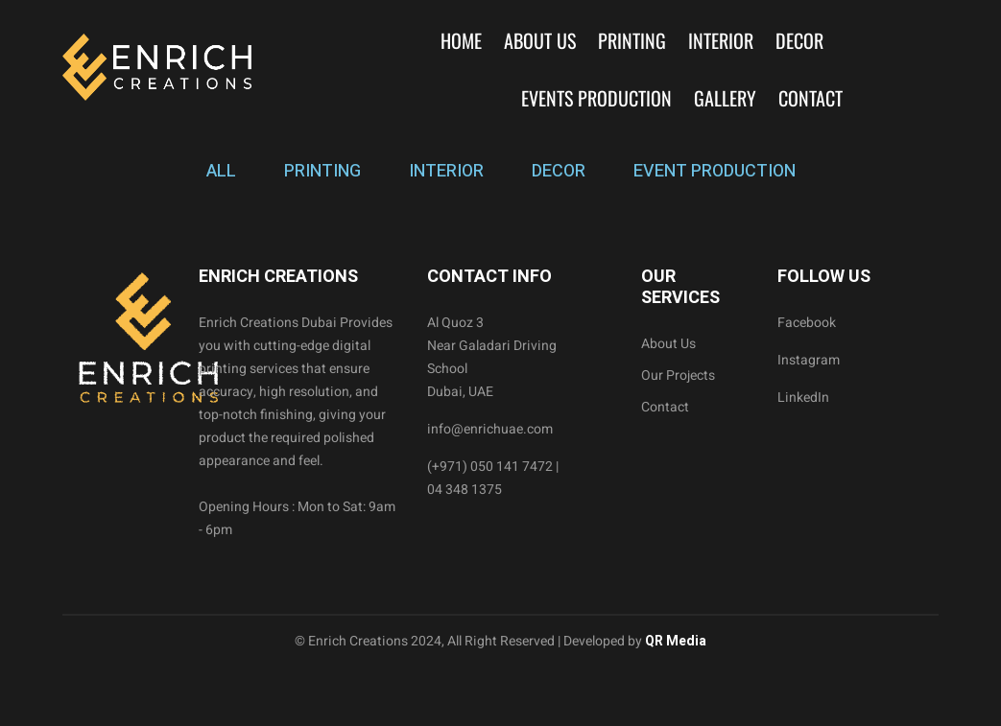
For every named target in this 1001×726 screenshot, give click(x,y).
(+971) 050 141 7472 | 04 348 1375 (493, 478)
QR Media (674, 641)
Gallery (725, 97)
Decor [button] (799, 40)
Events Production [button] (596, 97)
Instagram (808, 360)
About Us (540, 40)
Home (461, 40)
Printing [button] (632, 40)
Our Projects (678, 375)
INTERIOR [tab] (446, 171)
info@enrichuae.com (490, 429)
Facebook (806, 323)
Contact (810, 97)
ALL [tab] (221, 171)
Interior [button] (720, 40)
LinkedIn (803, 397)
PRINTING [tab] (322, 171)
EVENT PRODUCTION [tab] (714, 171)
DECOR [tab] (558, 171)
